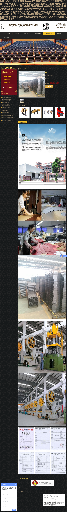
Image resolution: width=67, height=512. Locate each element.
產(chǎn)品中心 (27, 33)
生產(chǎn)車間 (7, 76)
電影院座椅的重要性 (5, 102)
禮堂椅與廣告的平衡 (5, 112)
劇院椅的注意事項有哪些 (6, 100)
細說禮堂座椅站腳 (5, 110)
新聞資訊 (59, 33)
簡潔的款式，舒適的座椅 (6, 107)
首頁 (52, 68)
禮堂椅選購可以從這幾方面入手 (7, 120)
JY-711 (60, 119)
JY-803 (24, 119)
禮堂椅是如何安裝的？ (6, 105)
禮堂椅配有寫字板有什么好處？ (7, 118)
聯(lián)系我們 (6, 37)
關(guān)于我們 (49, 33)
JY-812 (48, 119)
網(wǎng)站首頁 (6, 33)
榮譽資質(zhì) (38, 33)
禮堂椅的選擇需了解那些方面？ (7, 99)
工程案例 (17, 33)
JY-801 (36, 119)
